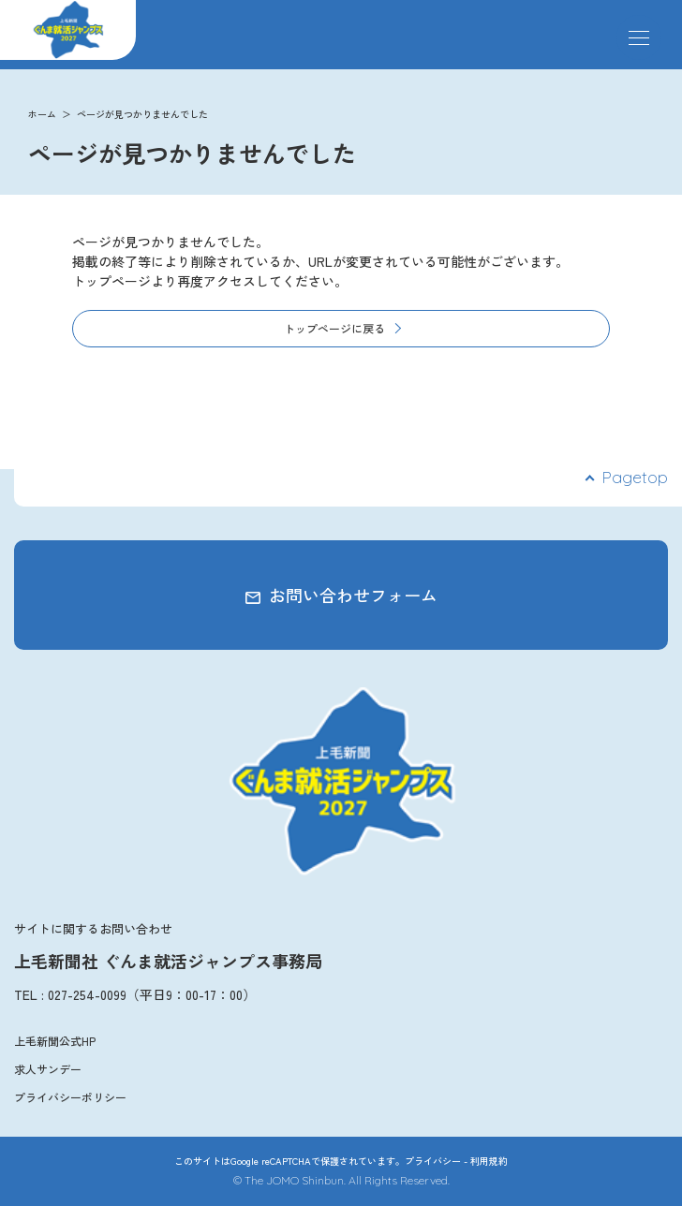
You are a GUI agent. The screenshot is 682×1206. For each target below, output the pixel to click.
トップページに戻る (334, 328)
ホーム (42, 114)
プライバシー (433, 1161)
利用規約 (489, 1161)
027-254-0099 (87, 994)
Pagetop (634, 477)
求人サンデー (48, 1069)
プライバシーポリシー (70, 1097)
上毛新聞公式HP (55, 1041)
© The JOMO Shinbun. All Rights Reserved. (341, 1180)
